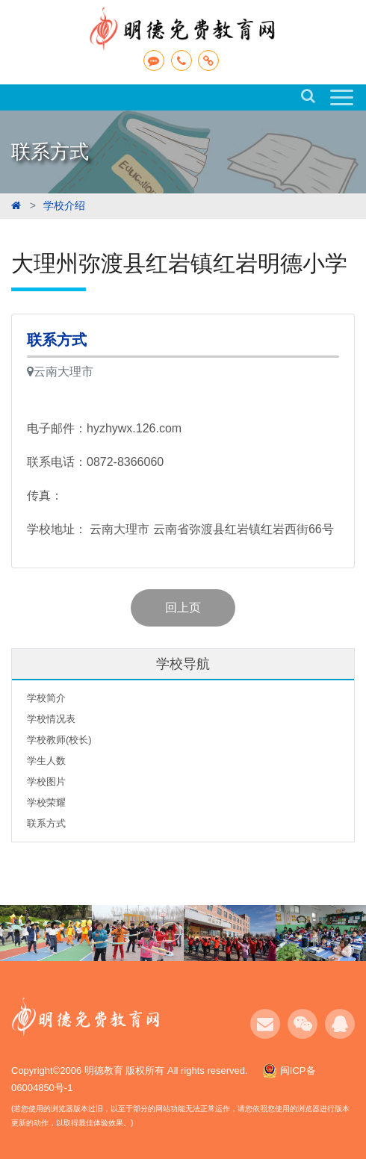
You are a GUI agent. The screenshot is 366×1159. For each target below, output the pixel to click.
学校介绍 (64, 205)
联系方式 (46, 823)
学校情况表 (51, 718)
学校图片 (46, 781)
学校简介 (46, 697)
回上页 (183, 607)
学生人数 (46, 760)
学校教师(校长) (59, 739)
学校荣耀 (46, 802)
